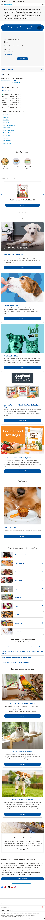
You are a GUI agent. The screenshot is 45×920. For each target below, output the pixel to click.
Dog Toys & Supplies (9, 130)
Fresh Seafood (21, 563)
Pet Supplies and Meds (22, 555)
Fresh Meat (21, 572)
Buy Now (28, 205)
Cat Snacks (6, 122)
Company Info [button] (22, 907)
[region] (22, 916)
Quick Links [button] (22, 904)
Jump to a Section (22, 69)
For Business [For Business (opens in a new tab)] (21, 1)
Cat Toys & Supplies (9, 125)
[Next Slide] (43, 194)
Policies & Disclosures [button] (22, 910)
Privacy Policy (14, 916)
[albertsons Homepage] (8, 4)
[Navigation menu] (2, 4)
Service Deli (21, 623)
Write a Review (16, 82)
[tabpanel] (22, 194)
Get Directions (8, 54)
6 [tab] (25, 212)
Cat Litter (6, 120)
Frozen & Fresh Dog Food (10, 115)
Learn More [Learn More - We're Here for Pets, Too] (27, 318)
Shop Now (22, 58)
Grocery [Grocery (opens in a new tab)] (4, 1)
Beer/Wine (21, 597)
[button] (39, 4)
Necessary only (33, 918)
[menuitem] (8, 27)
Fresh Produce (21, 580)
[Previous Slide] (2, 194)
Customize (4, 916)
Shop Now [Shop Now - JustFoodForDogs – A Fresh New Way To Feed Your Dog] (27, 420)
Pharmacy (21, 631)
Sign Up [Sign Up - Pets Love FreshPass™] (27, 367)
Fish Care (5, 138)
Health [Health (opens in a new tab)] (8, 1)
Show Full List (7, 143)
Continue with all (41, 918)
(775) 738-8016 (5, 80)
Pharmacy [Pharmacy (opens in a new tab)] (14, 1)
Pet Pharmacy (7, 141)
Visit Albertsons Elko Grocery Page (23, 883)
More (39, 28)
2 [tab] (19, 212)
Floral (21, 606)
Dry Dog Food (7, 135)
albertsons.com (28, 878)
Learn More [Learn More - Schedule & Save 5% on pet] (27, 267)
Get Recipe (29, 536)
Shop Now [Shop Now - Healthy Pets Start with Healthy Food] (27, 471)
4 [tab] (22, 212)
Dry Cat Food (7, 133)
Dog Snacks (6, 128)
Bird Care (6, 117)
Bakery (21, 614)
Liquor (21, 589)
